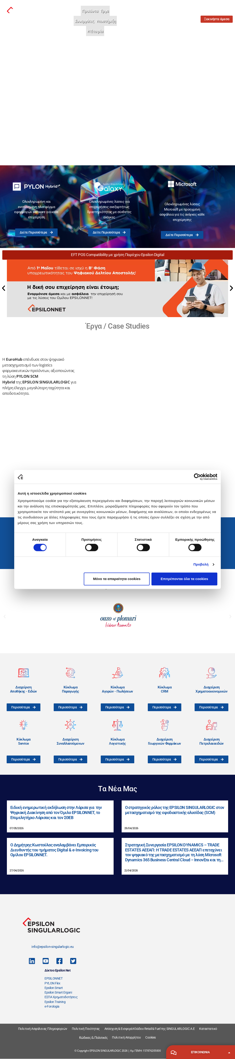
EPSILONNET (53, 978)
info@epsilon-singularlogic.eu (52, 947)
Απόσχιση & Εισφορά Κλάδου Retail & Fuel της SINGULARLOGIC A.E (149, 1029)
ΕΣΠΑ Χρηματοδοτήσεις (61, 997)
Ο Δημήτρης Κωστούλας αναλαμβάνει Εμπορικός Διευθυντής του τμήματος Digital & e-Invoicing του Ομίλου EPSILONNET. (54, 849)
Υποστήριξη (106, 20)
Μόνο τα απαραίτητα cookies (117, 579)
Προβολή (201, 564)
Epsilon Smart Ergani (58, 992)
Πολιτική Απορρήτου (126, 1037)
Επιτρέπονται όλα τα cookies (184, 579)
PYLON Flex (52, 983)
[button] (3, 288)
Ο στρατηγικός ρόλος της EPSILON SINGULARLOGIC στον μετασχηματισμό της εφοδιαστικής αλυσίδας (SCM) (174, 810)
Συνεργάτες (84, 20)
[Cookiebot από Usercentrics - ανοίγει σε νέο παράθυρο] (197, 476)
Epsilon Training (55, 1002)
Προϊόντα (90, 10)
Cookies (150, 1037)
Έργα (104, 10)
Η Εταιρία (95, 31)
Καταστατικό (208, 1029)
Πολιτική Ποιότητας (86, 1029)
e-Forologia (52, 1006)
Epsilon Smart (54, 988)
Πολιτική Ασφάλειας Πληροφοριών (42, 1029)
